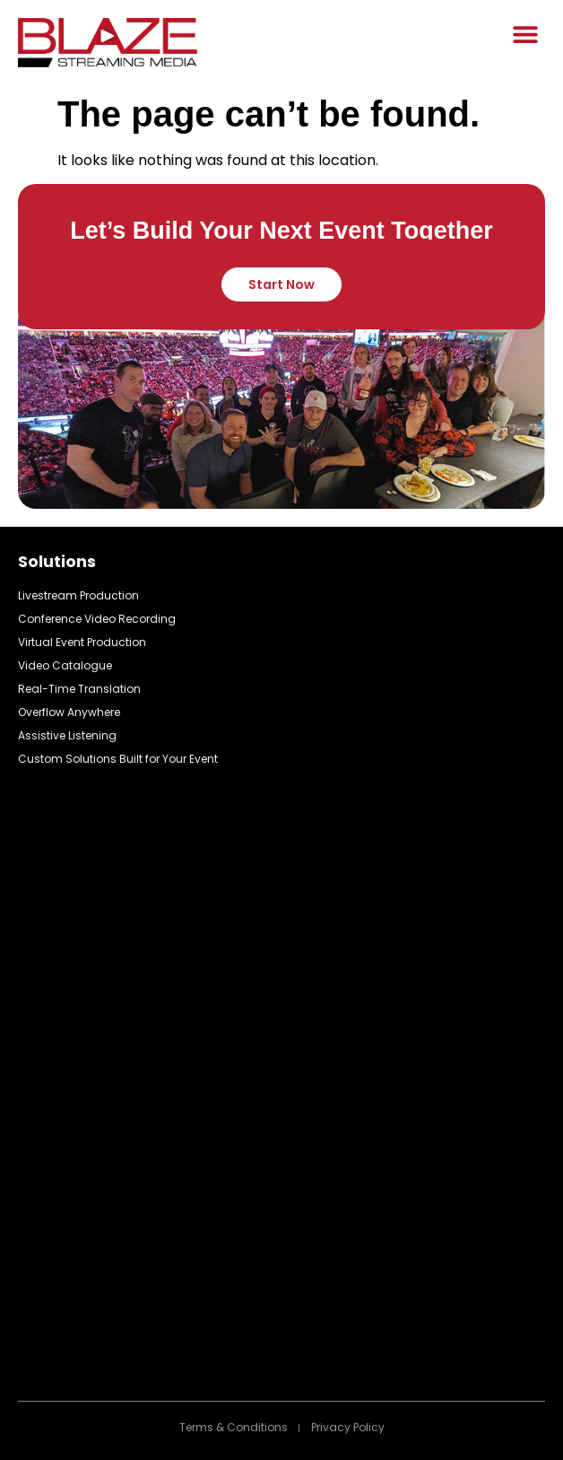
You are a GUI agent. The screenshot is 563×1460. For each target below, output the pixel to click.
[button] (525, 33)
